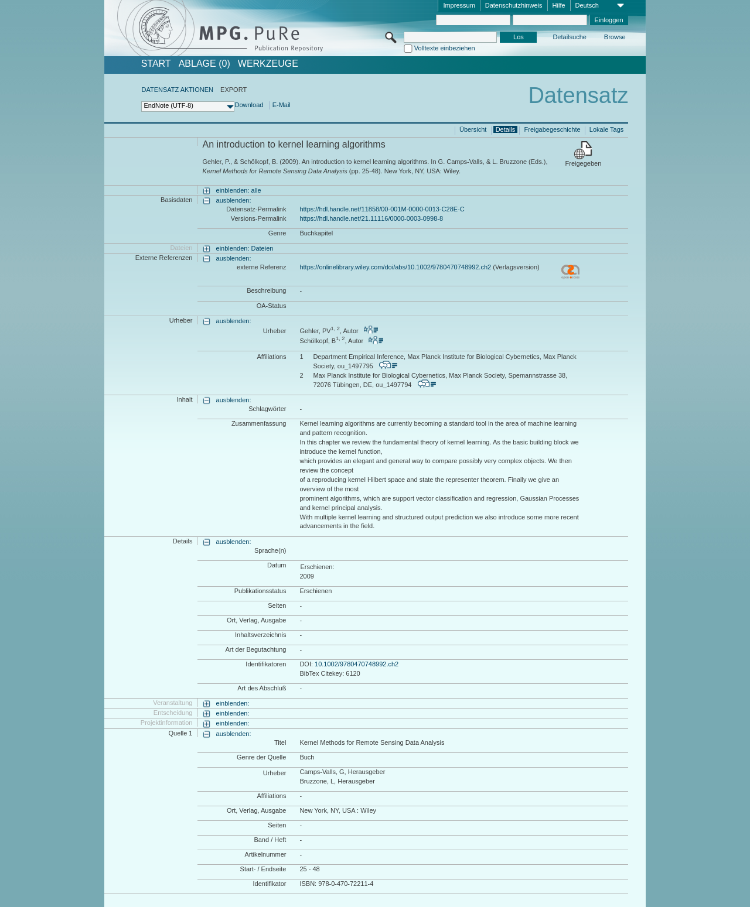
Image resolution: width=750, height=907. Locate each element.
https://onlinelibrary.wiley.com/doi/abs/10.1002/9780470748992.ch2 (395, 267)
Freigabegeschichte (552, 129)
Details (506, 129)
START (156, 64)
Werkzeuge (268, 64)
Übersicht (472, 129)
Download (248, 104)
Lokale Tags (606, 129)
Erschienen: (317, 566)
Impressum (459, 5)
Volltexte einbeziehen (444, 48)
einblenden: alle (238, 190)
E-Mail (281, 104)
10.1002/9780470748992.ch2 (356, 664)
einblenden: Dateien (245, 248)
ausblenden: (233, 200)
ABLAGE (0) (204, 64)
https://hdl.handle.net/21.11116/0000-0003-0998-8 (371, 218)
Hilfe (559, 5)
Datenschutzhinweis (514, 5)
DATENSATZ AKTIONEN (177, 89)
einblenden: (233, 703)
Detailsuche (569, 36)
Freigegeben (583, 163)
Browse (615, 36)
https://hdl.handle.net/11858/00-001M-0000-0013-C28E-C (381, 209)
